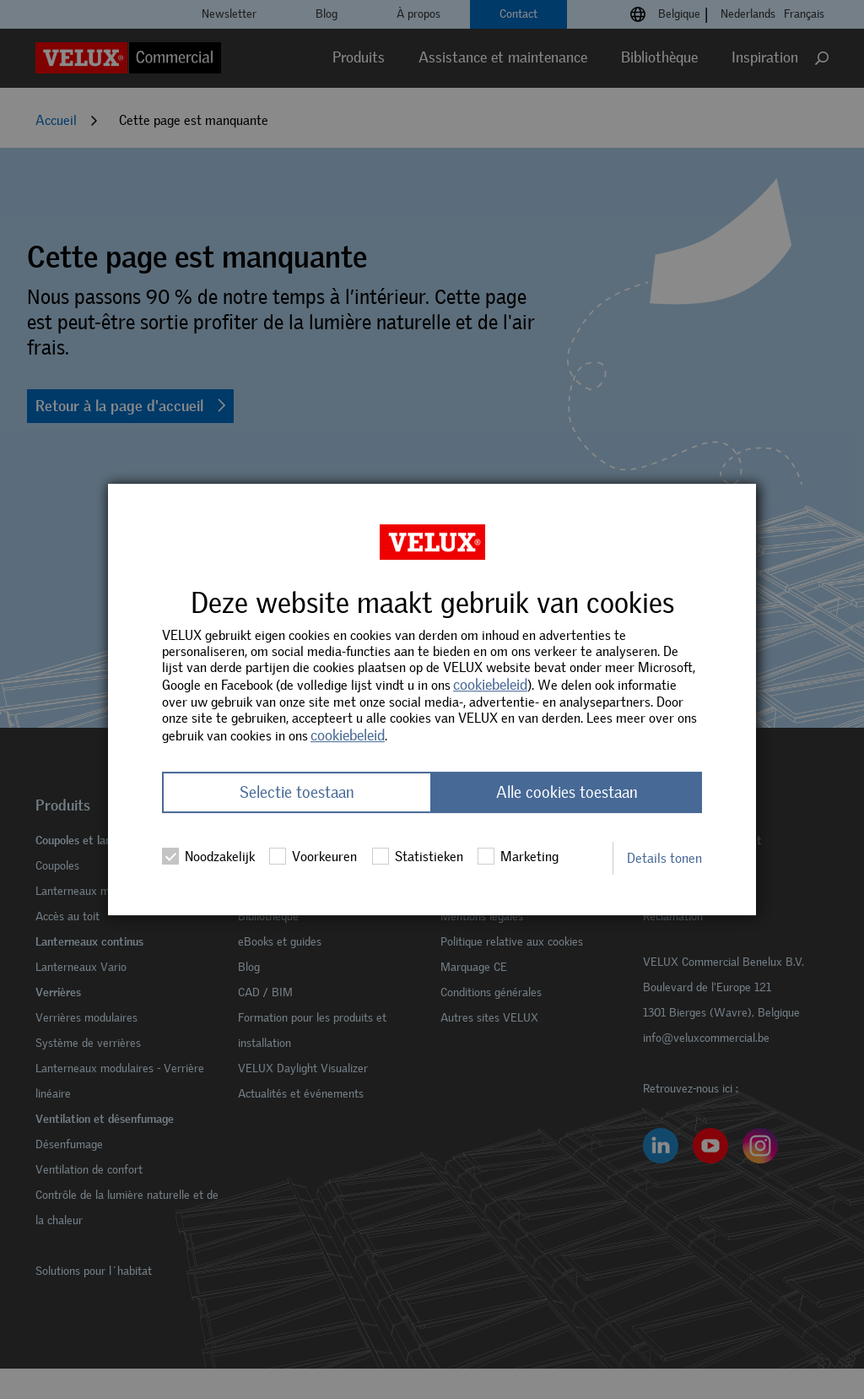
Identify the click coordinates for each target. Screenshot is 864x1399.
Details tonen (664, 858)
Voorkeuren (313, 856)
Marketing (518, 856)
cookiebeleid (490, 684)
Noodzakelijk (208, 856)
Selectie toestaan (297, 792)
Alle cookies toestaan (567, 792)
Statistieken (417, 856)
